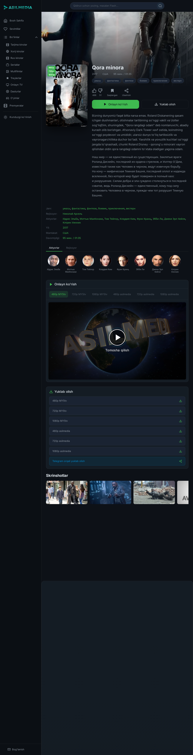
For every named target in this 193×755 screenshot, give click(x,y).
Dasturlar (13, 91)
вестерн (178, 80)
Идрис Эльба (70, 218)
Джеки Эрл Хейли (174, 218)
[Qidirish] (160, 5)
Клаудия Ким (127, 218)
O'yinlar (12, 98)
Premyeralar (14, 106)
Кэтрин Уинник (72, 222)
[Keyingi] (187, 547)
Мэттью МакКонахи (91, 218)
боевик (143, 80)
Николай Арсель (72, 213)
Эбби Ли (158, 218)
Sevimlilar (12, 29)
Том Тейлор (111, 218)
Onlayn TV (14, 84)
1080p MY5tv (99, 294)
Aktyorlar (54, 247)
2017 (94, 73)
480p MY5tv (58, 294)
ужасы (97, 80)
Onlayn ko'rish (115, 104)
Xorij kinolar (15, 51)
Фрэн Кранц (144, 218)
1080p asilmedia (169, 294)
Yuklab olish (165, 104)
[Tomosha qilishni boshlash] (117, 341)
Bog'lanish (16, 749)
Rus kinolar (14, 58)
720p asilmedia (145, 294)
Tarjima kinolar (16, 44)
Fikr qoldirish (177, 589)
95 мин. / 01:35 (122, 73)
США (105, 73)
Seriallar (13, 64)
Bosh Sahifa (14, 21)
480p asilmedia (122, 294)
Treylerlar (13, 78)
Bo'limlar (21, 37)
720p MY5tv (79, 294)
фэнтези (129, 80)
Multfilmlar (14, 71)
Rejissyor (71, 247)
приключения (160, 80)
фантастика (113, 80)
